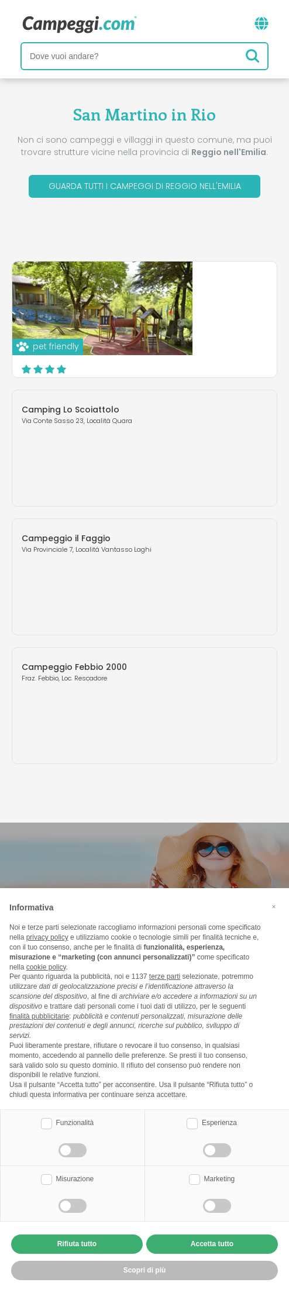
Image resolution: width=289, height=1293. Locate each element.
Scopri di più (211, 356)
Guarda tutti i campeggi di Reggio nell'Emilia (145, 186)
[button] (273, 906)
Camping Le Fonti (164, 288)
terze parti (164, 976)
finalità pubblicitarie (39, 1016)
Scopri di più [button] (144, 1270)
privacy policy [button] (47, 937)
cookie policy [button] (46, 967)
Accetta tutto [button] (212, 1244)
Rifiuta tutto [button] (77, 1244)
